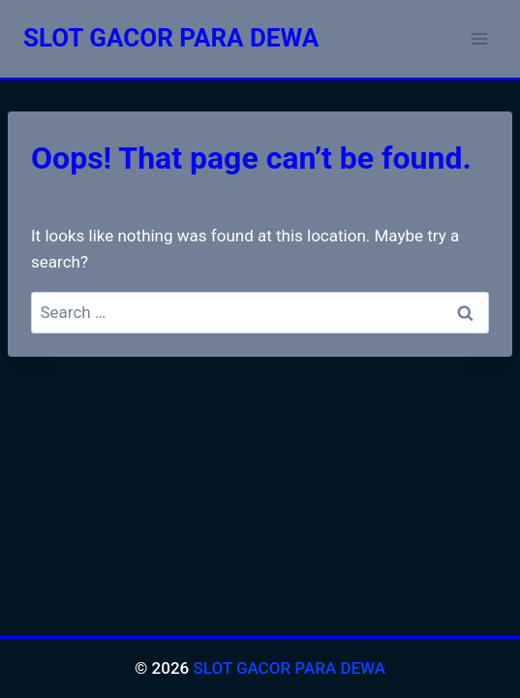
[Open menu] (479, 38)
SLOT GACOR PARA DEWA (289, 668)
